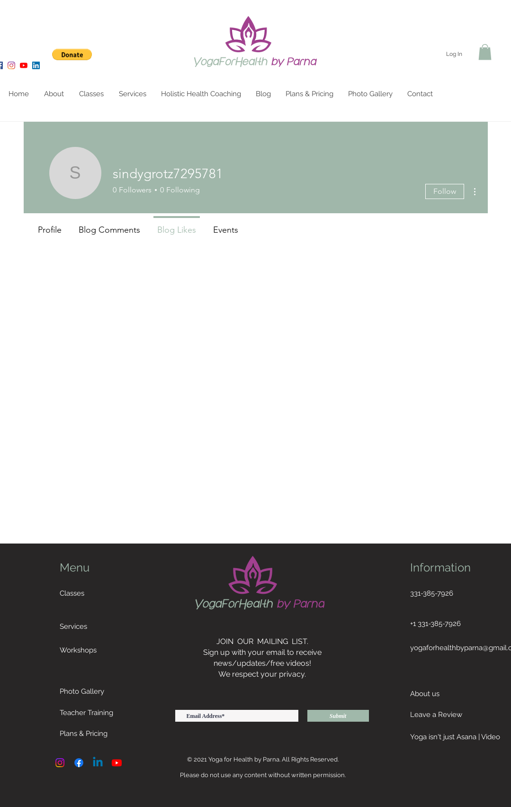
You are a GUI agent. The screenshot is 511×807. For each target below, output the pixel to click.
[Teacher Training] (95, 712)
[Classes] (95, 593)
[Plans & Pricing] (95, 733)
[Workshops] (95, 650)
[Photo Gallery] (119, 691)
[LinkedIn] (36, 65)
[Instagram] (11, 65)
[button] (72, 54)
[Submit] (338, 716)
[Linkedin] (98, 763)
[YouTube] (23, 65)
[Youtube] (117, 763)
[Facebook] (79, 763)
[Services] (95, 626)
